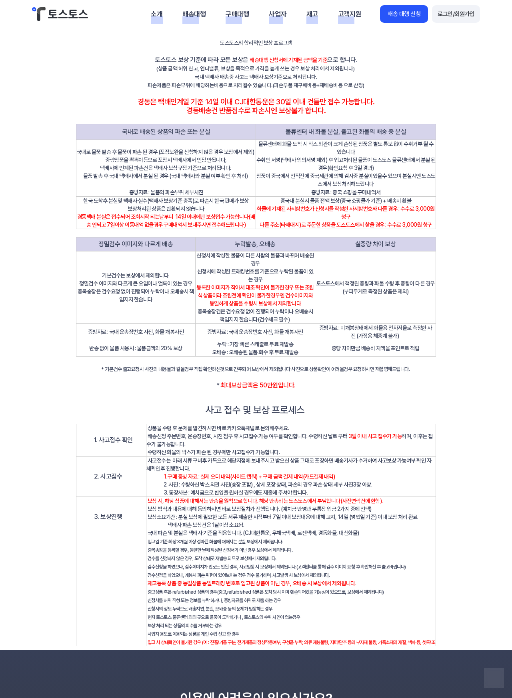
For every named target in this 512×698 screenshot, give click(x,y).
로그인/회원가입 (456, 14)
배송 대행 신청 (404, 14)
